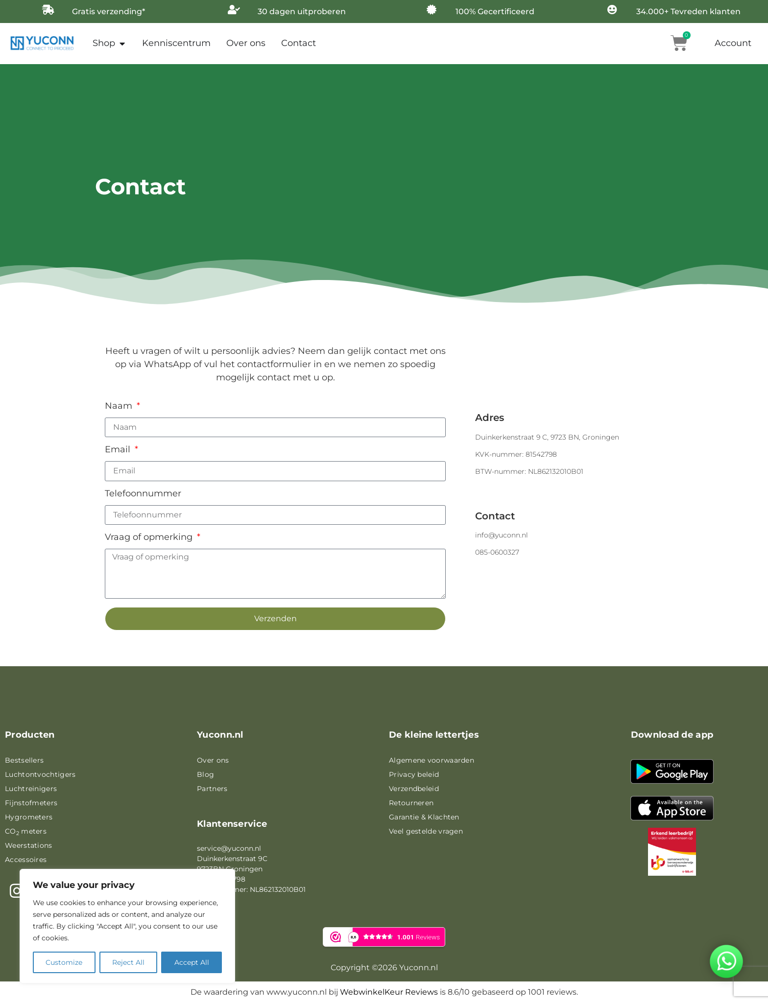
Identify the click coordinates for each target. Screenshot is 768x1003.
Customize (64, 962)
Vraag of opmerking (150, 537)
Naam (120, 406)
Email (119, 450)
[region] (127, 926)
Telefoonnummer (143, 494)
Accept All (191, 962)
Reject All (128, 962)
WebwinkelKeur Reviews (389, 992)
